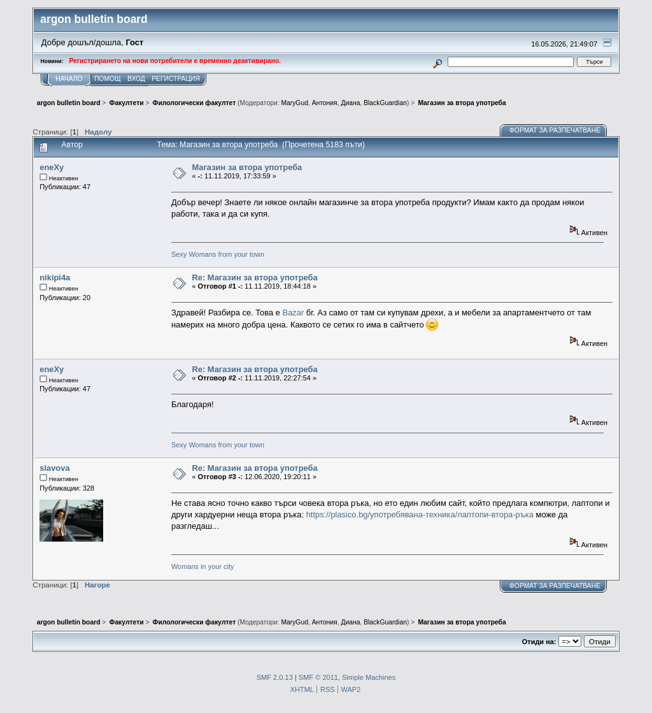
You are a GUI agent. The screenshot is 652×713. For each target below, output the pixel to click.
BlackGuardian (385, 102)
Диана (350, 102)
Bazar (293, 312)
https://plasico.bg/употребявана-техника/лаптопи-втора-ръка (420, 514)
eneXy (51, 167)
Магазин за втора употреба (247, 167)
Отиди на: (539, 641)
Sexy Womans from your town (217, 254)
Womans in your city (202, 566)
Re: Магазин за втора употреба (254, 277)
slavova (54, 468)
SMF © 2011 (318, 677)
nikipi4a (54, 277)
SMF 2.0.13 (275, 677)
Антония (324, 102)
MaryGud (294, 102)
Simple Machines (368, 677)
